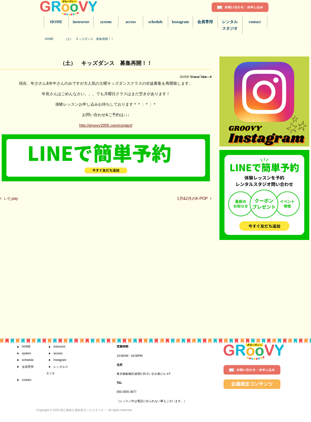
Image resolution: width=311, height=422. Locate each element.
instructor (81, 22)
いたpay (11, 198)
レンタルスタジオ (230, 25)
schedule (155, 22)
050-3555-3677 (126, 392)
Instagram (180, 22)
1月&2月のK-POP (192, 198)
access (131, 22)
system (106, 22)
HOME (56, 22)
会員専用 (205, 22)
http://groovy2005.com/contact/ (105, 125)
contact (255, 22)
